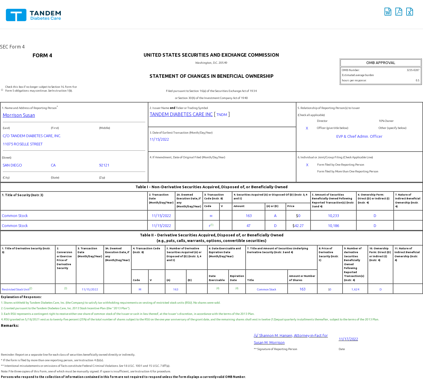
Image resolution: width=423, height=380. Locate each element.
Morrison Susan (19, 115)
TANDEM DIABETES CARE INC (181, 114)
